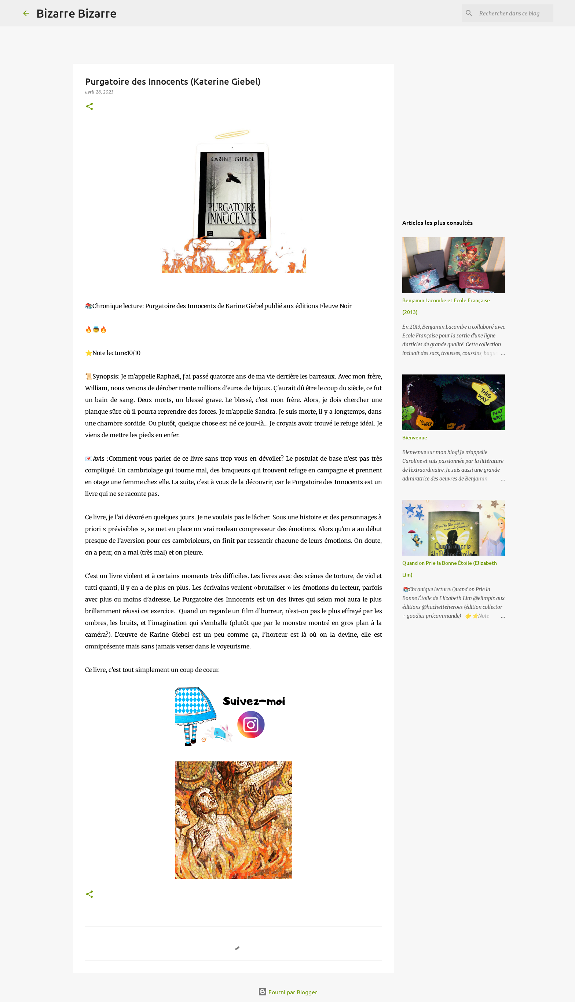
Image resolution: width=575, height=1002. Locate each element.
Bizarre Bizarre (76, 13)
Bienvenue (414, 437)
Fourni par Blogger (287, 991)
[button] (89, 107)
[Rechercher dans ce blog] (514, 13)
